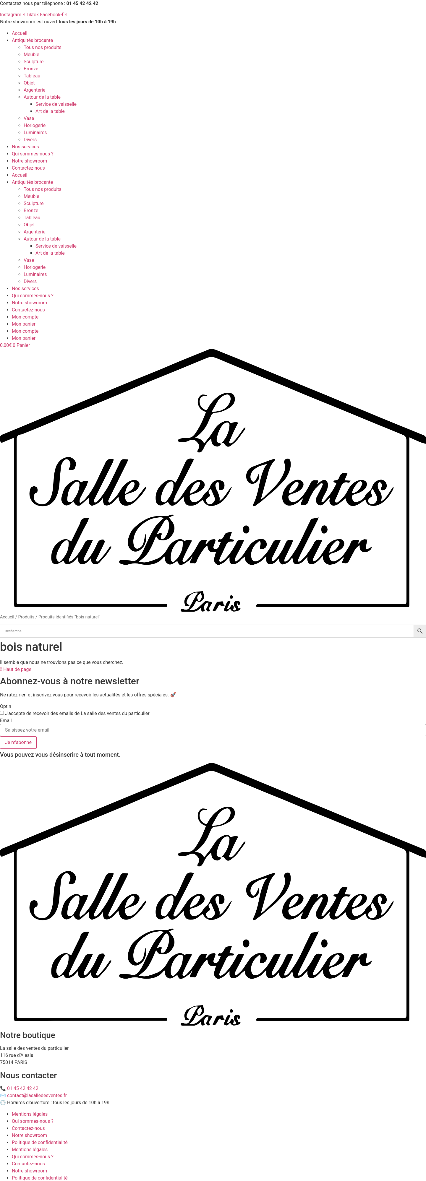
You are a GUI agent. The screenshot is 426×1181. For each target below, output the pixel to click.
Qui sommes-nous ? (33, 154)
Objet (29, 83)
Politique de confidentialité (40, 1142)
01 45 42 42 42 (22, 1088)
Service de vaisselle (56, 104)
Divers (30, 139)
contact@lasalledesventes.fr (37, 1095)
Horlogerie (35, 125)
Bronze (31, 69)
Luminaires (35, 132)
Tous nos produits (42, 47)
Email (6, 720)
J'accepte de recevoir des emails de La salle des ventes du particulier (77, 713)
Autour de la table (42, 97)
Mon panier (23, 324)
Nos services (25, 147)
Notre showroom (29, 161)
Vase (29, 118)
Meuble (31, 54)
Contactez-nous (28, 168)
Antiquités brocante (32, 40)
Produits (26, 617)
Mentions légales (30, 1114)
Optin (5, 706)
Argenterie (35, 90)
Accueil (19, 33)
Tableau (32, 76)
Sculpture (33, 61)
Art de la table (50, 111)
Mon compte (25, 317)
